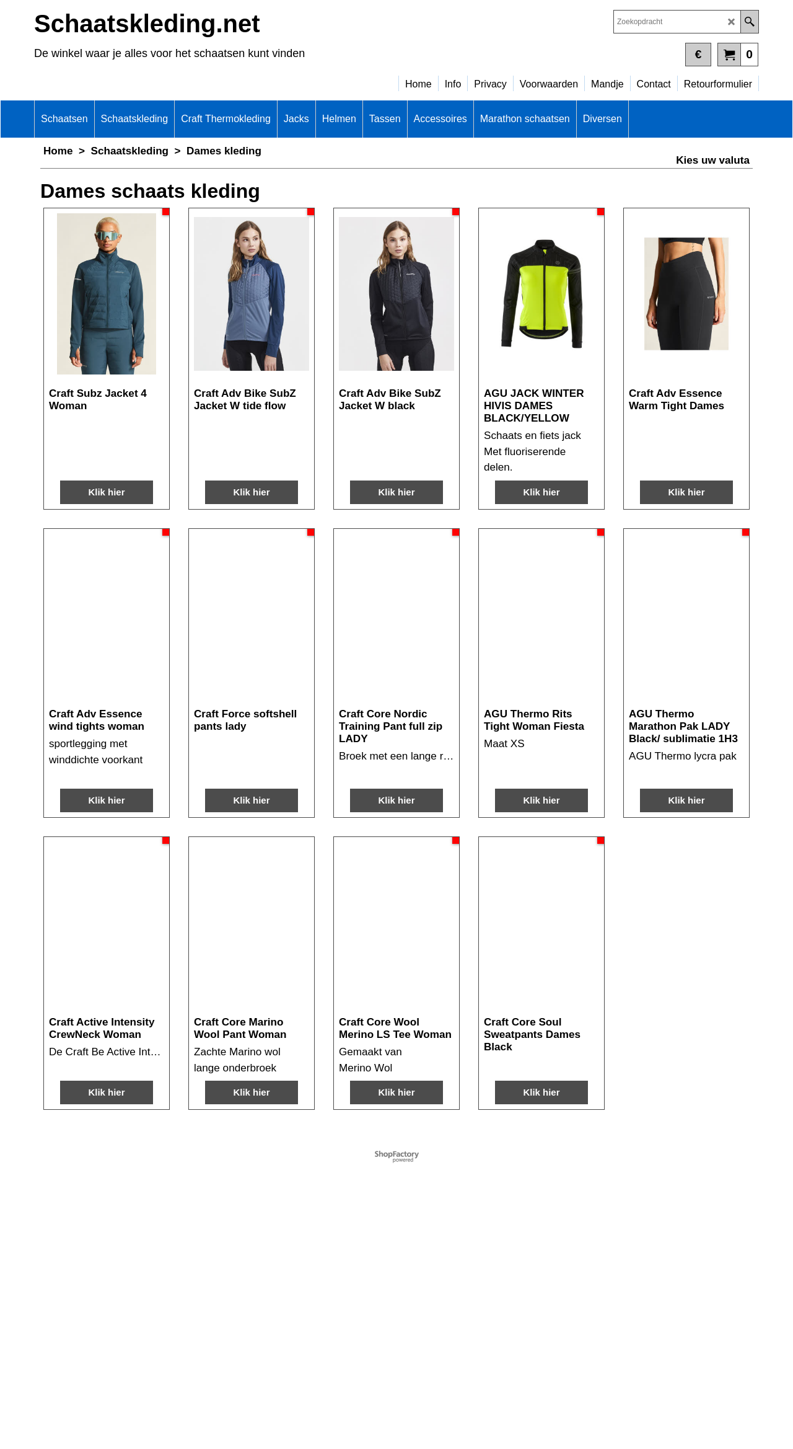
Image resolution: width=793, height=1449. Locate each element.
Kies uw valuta (713, 160)
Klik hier (106, 432)
